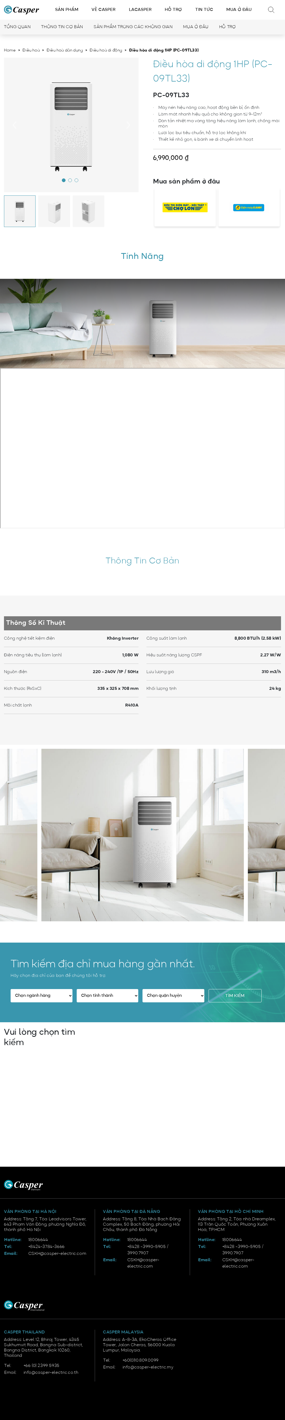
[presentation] (14, 125)
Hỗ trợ (173, 10)
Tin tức (204, 10)
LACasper (140, 10)
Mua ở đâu (239, 10)
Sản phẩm (66, 10)
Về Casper (103, 10)
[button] (65, 181)
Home (10, 51)
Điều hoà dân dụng (65, 51)
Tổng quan (17, 27)
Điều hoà (31, 51)
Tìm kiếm (235, 996)
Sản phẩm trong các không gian (133, 27)
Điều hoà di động (106, 51)
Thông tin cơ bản (62, 27)
